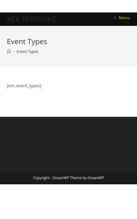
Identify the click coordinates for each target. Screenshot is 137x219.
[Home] (9, 51)
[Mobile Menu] (122, 17)
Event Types (27, 51)
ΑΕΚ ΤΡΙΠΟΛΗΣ (32, 19)
